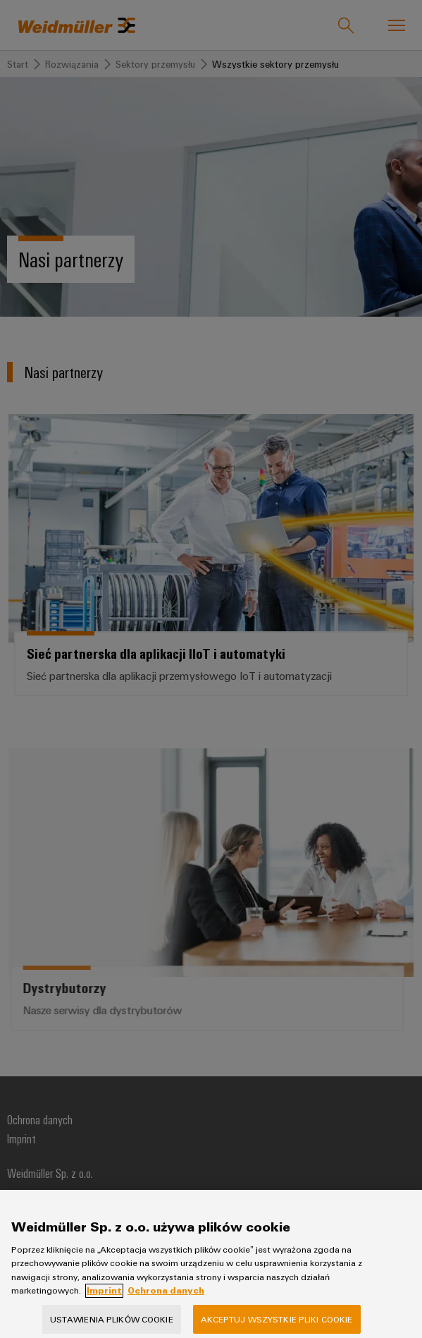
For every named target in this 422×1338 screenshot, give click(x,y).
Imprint (104, 1301)
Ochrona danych (166, 1301)
